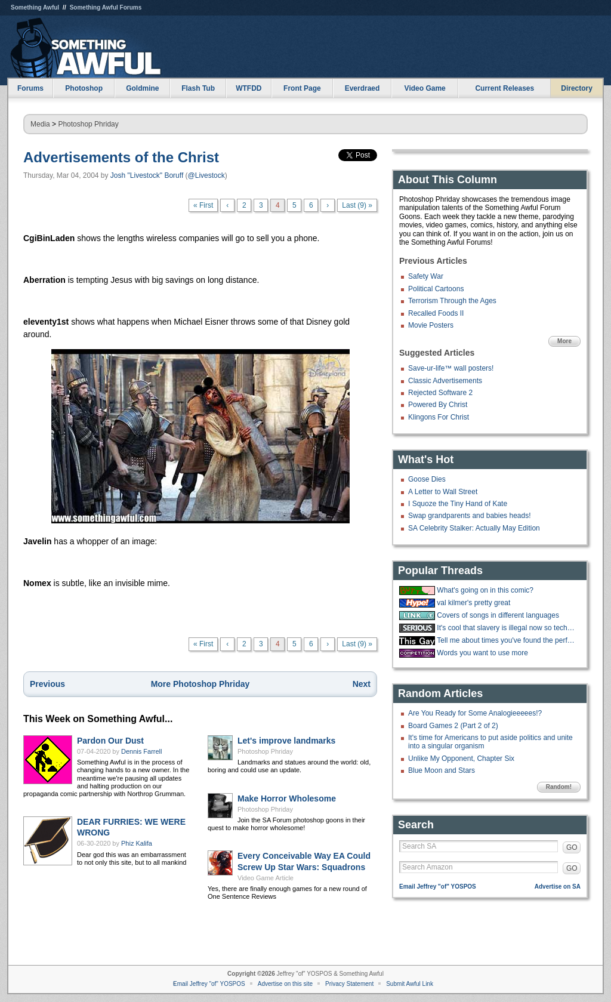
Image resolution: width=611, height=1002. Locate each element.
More (564, 341)
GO (572, 847)
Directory (577, 88)
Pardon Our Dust (110, 740)
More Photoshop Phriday (200, 684)
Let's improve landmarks (286, 740)
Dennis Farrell (141, 751)
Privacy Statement (349, 984)
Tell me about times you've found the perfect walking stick (507, 640)
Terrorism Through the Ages (452, 301)
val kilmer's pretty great (473, 603)
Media (40, 124)
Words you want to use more (482, 653)
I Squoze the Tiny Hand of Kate (457, 504)
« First (203, 205)
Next (362, 684)
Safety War (425, 276)
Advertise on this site (285, 984)
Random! (559, 787)
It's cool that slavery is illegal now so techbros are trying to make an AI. (507, 628)
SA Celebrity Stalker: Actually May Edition (474, 528)
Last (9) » (357, 205)
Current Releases (504, 88)
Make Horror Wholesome (286, 798)
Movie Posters (430, 325)
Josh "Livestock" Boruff (146, 175)
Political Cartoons (436, 289)
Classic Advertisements (445, 381)
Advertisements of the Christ (121, 157)
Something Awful (35, 7)
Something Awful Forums (106, 7)
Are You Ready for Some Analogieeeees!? (475, 713)
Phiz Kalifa (136, 843)
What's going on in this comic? (485, 590)
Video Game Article (265, 877)
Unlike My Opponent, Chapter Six (461, 758)
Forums (30, 88)
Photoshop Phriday (88, 124)
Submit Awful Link (409, 984)
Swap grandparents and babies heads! (469, 515)
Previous (47, 684)
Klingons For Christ (438, 417)
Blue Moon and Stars (441, 770)
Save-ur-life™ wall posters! (450, 368)
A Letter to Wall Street (442, 492)
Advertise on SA (558, 886)
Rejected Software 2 (440, 393)
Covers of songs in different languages (498, 615)
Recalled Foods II (436, 313)
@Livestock (206, 175)
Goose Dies (427, 479)
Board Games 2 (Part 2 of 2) (453, 726)
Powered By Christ (437, 404)
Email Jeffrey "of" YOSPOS (437, 886)
